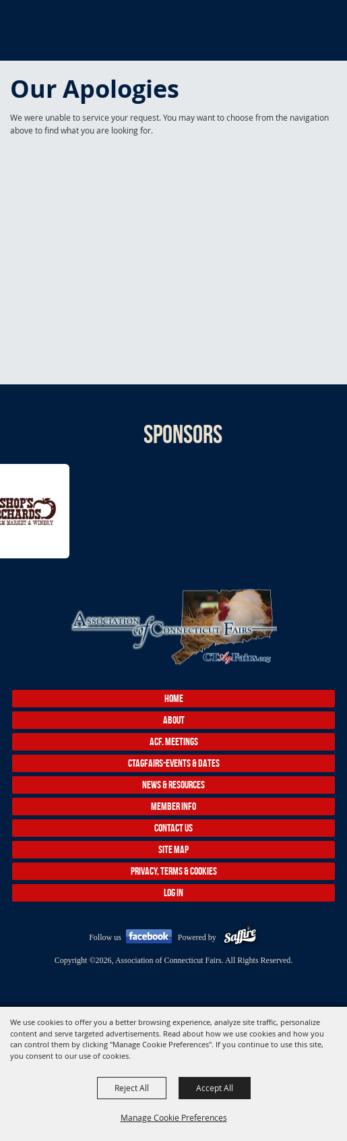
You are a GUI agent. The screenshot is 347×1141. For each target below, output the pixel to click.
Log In (173, 892)
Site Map (173, 849)
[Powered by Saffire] (240, 937)
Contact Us (173, 827)
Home (173, 698)
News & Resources (173, 784)
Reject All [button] (132, 1087)
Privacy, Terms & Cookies (174, 871)
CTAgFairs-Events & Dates (174, 763)
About (174, 720)
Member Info (173, 806)
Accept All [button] (214, 1087)
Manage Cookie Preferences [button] (174, 1117)
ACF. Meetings (174, 741)
